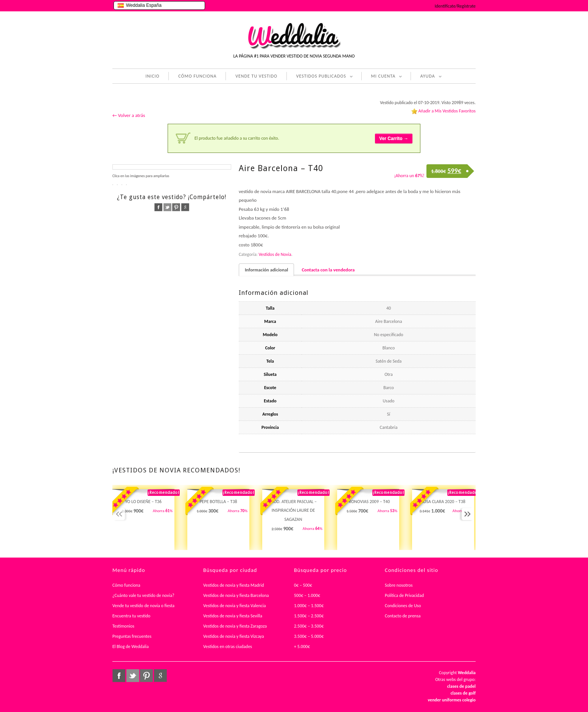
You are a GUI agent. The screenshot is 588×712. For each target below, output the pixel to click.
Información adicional (266, 270)
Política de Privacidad (404, 595)
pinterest (176, 207)
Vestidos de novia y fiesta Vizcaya (233, 636)
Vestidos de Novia (274, 254)
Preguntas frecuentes (131, 636)
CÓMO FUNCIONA (197, 76)
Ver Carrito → (393, 138)
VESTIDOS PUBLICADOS (319, 76)
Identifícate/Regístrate (455, 6)
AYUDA (426, 76)
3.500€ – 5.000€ (309, 636)
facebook (158, 207)
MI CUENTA (382, 76)
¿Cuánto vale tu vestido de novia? (143, 595)
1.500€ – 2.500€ (309, 616)
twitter (167, 207)
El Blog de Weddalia (130, 646)
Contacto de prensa (403, 616)
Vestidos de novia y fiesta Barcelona (236, 595)
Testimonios (123, 626)
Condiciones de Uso (403, 605)
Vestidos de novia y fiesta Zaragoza (235, 626)
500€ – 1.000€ (307, 595)
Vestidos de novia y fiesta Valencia (234, 605)
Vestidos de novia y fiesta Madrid (233, 585)
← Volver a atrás (128, 115)
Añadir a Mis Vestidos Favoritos (447, 111)
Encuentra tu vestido (131, 616)
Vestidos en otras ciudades (227, 646)
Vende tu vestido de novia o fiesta (143, 605)
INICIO (152, 76)
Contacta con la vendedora (328, 270)
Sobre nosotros (399, 585)
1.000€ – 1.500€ (309, 605)
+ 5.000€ (302, 646)
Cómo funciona (126, 585)
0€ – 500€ (303, 585)
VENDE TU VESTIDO (256, 76)
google (185, 207)
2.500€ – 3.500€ (309, 626)
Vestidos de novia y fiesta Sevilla (232, 616)
